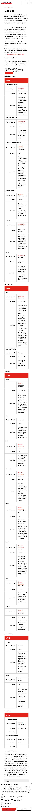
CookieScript (21, 88)
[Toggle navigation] (23, 2)
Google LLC (21, 194)
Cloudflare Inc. (21, 224)
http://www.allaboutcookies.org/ (15, 54)
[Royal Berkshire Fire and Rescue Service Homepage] (6, 3)
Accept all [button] (8, 809)
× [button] (31, 783)
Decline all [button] (24, 809)
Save (9, 72)
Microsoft (20, 722)
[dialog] (16, 797)
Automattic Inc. (21, 121)
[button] (27, 2)
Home (5, 7)
